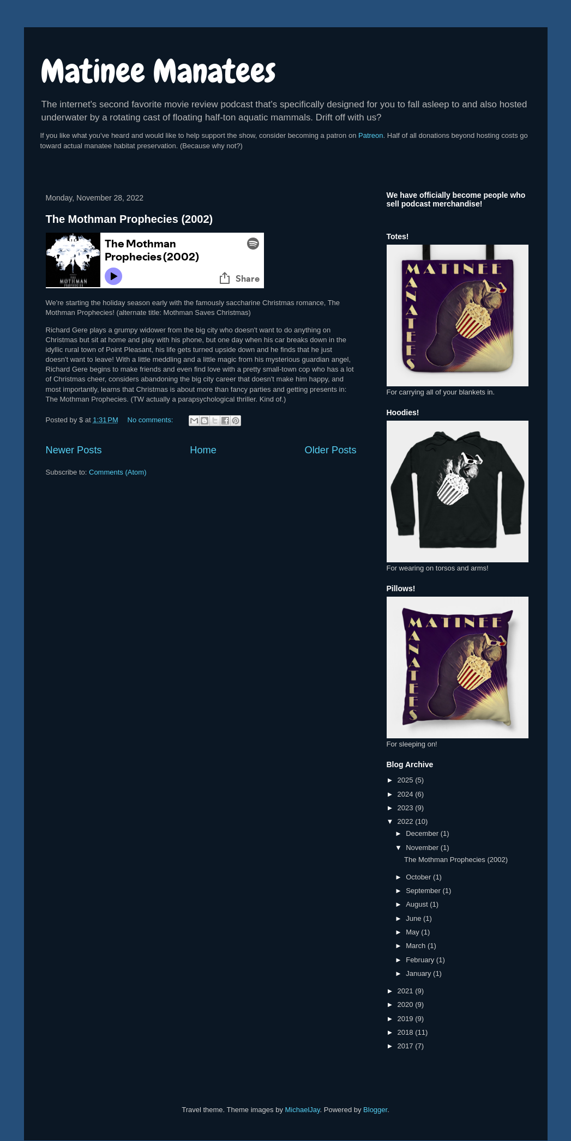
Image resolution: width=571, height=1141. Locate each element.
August (418, 904)
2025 (407, 780)
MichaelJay (302, 1110)
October (419, 877)
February (421, 960)
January (419, 973)
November (423, 847)
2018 (407, 1032)
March (417, 946)
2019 (407, 1019)
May (413, 932)
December (423, 833)
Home (203, 450)
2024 (407, 794)
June (414, 918)
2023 (407, 808)
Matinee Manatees (158, 71)
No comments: (151, 420)
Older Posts (330, 450)
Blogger (375, 1110)
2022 (407, 821)
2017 (407, 1046)
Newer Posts (74, 450)
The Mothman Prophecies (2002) (129, 219)
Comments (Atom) (117, 472)
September (424, 891)
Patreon (370, 135)
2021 (407, 991)
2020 (407, 1004)
